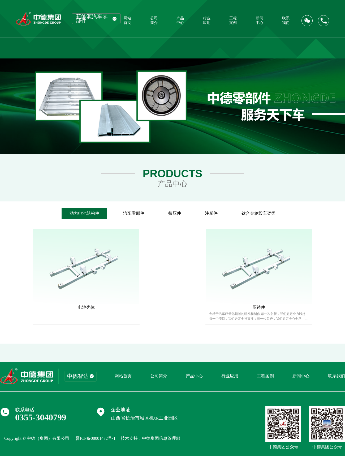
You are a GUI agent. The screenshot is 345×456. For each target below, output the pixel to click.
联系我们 (286, 20)
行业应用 (206, 20)
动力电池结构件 (84, 213)
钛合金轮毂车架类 (258, 213)
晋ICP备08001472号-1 (95, 438)
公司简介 (154, 20)
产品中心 (180, 20)
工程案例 (233, 20)
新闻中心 (259, 20)
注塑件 (211, 213)
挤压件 (174, 213)
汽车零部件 (133, 213)
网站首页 (127, 20)
